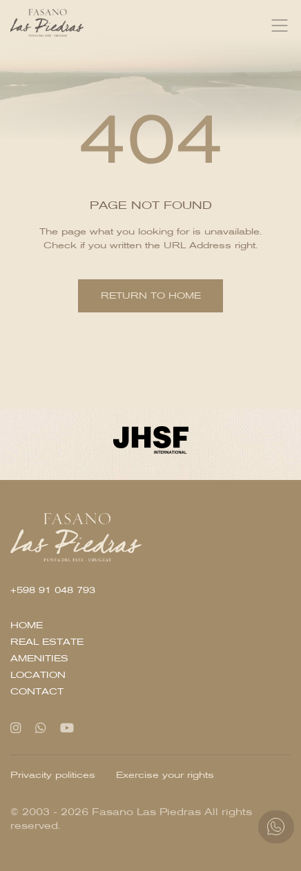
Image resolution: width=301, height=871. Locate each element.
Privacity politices (52, 775)
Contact (37, 691)
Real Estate (47, 642)
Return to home (151, 295)
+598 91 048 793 (52, 590)
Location (38, 675)
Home (26, 625)
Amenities (39, 658)
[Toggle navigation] (280, 25)
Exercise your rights (165, 775)
